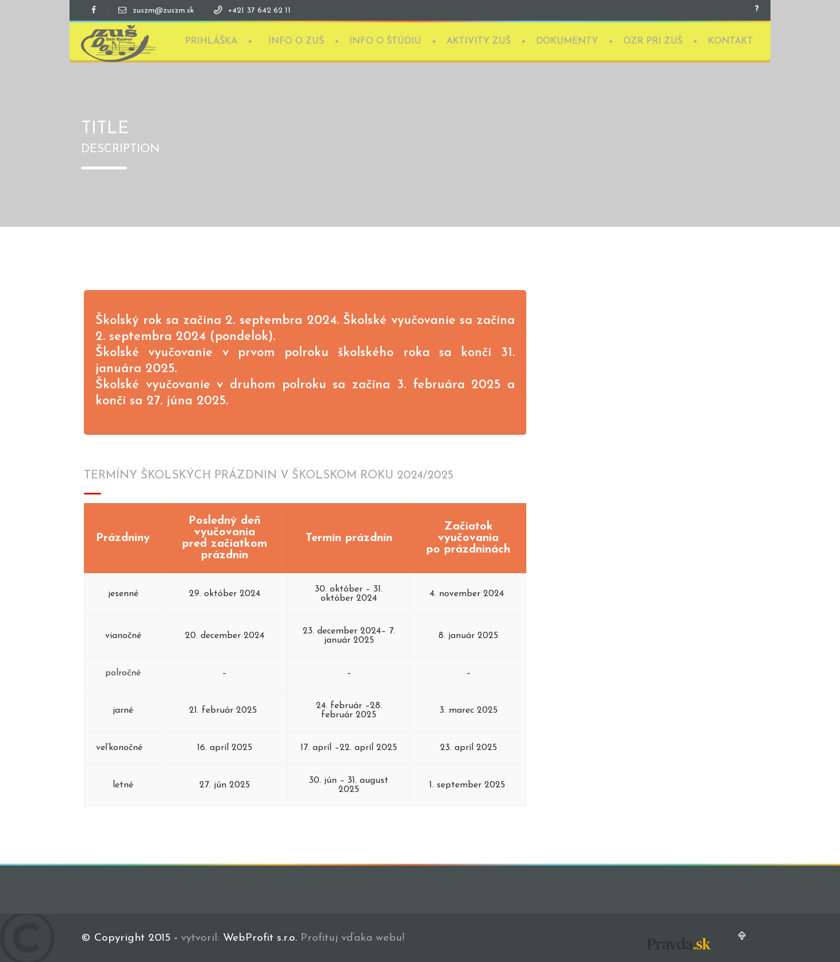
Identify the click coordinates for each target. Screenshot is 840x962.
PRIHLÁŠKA (211, 40)
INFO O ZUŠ (296, 40)
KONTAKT (730, 40)
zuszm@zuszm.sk (163, 10)
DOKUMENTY (567, 40)
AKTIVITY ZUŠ (478, 40)
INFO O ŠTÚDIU (385, 40)
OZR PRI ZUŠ (653, 40)
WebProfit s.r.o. (260, 938)
